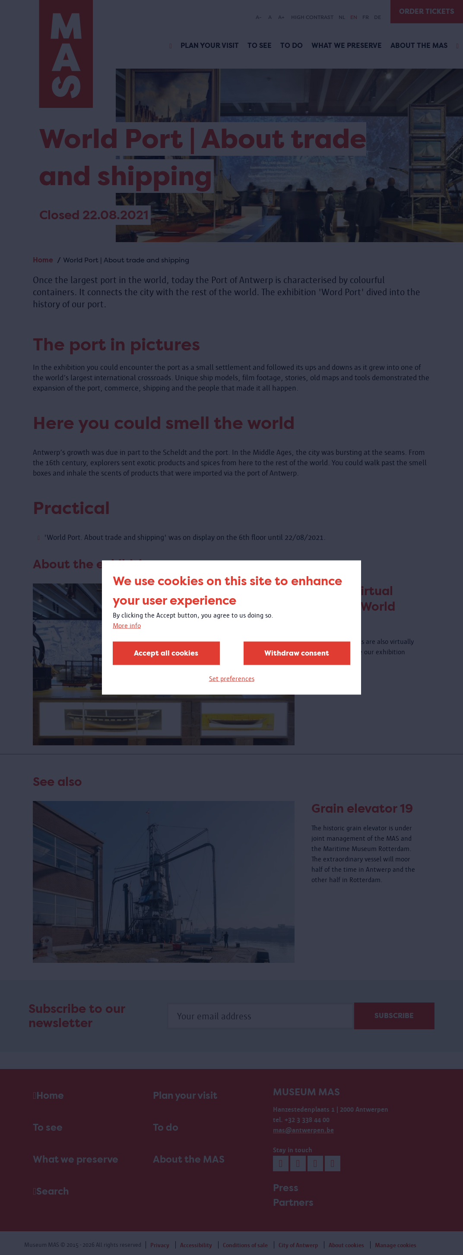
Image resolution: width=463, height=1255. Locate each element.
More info (127, 625)
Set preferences (231, 678)
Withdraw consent (296, 653)
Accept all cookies (166, 653)
